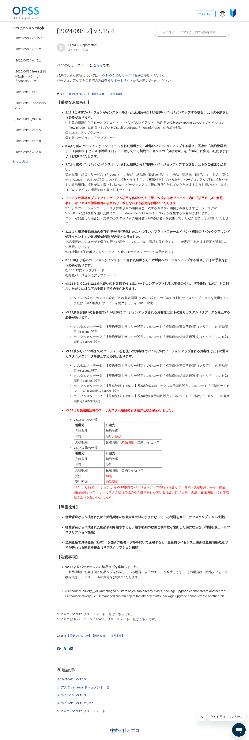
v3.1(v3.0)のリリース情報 (119, 75)
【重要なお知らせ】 (78, 94)
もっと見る (20, 161)
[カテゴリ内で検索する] (192, 32)
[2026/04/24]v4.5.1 (28, 60)
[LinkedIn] (72, 649)
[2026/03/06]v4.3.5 (28, 130)
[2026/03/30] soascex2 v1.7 (30, 105)
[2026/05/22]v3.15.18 (29, 38)
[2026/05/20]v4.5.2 (28, 49)
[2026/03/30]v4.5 (26, 92)
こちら (98, 65)
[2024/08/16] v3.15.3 (71, 695)
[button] (222, 13)
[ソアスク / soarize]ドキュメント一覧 (83, 687)
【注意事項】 (115, 94)
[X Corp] (65, 649)
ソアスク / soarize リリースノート (81, 711)
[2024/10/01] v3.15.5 (71, 679)
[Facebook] (59, 649)
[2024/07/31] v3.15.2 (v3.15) (77, 703)
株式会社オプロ (124, 730)
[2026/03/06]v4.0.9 (28, 152)
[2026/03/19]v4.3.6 (28, 119)
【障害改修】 (99, 94)
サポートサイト (122, 80)
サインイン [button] (205, 13)
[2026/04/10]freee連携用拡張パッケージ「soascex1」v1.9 (30, 76)
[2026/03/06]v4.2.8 (28, 141)
